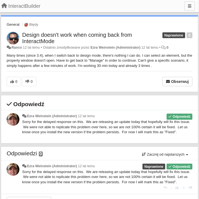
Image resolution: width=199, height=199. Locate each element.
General (13, 24)
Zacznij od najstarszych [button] (165, 154)
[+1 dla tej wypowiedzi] (177, 188)
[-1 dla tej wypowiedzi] (190, 188)
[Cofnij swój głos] (183, 188)
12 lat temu (86, 116)
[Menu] (189, 6)
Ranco (16, 47)
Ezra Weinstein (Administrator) (115, 47)
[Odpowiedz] (165, 188)
